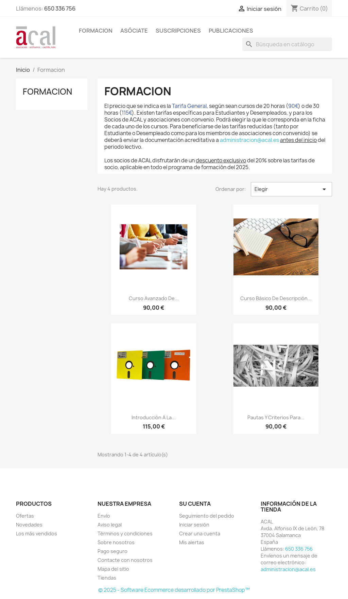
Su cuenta (195, 503)
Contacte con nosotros (125, 560)
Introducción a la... (154, 417)
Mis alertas (191, 542)
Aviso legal (110, 524)
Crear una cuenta (199, 533)
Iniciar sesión (194, 524)
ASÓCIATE (134, 30)
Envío (104, 516)
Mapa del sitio (113, 569)
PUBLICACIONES (231, 30)
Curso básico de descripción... (276, 298)
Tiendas (107, 577)
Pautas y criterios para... (275, 417)
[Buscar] (287, 44)
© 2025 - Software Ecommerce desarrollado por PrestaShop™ (174, 590)
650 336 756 (59, 8)
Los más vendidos (36, 533)
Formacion (95, 30)
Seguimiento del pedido (206, 516)
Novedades (29, 524)
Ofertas (25, 516)
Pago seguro (112, 551)
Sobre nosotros (116, 542)
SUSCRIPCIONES (178, 30)
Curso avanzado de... (154, 298)
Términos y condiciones (125, 533)
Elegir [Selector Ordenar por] (291, 189)
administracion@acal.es (249, 140)
